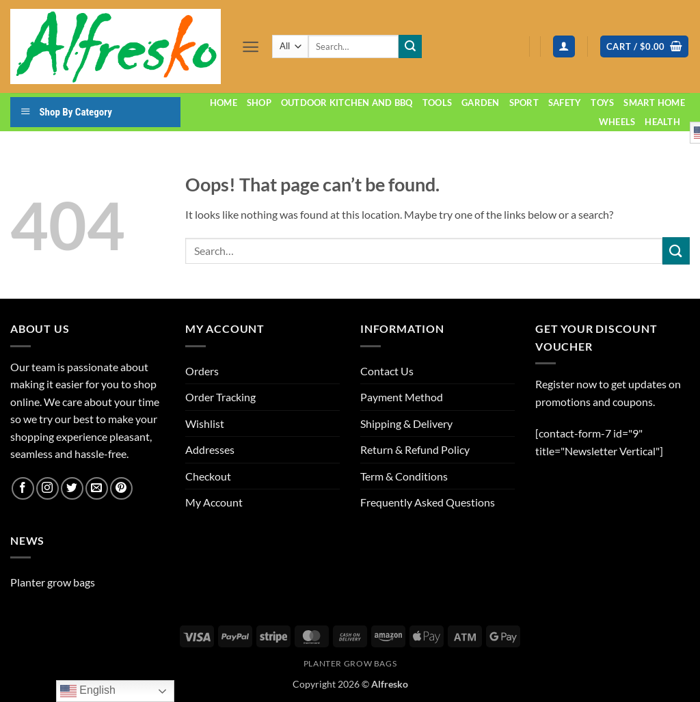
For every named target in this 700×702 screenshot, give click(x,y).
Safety (565, 102)
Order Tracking (220, 396)
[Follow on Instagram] (47, 488)
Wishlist (204, 423)
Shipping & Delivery (406, 423)
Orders (202, 370)
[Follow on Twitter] (72, 488)
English (88, 691)
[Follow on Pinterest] (121, 488)
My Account (214, 502)
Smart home (654, 102)
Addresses (209, 449)
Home (223, 102)
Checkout (208, 476)
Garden (480, 102)
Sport (524, 102)
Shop (259, 102)
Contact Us (387, 370)
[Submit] (410, 46)
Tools (437, 102)
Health (662, 121)
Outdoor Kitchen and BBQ (347, 102)
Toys (602, 102)
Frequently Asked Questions (427, 502)
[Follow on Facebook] (23, 488)
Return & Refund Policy (415, 449)
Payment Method (401, 396)
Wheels (617, 121)
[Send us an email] (96, 488)
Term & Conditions (404, 476)
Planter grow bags (52, 582)
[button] (250, 47)
